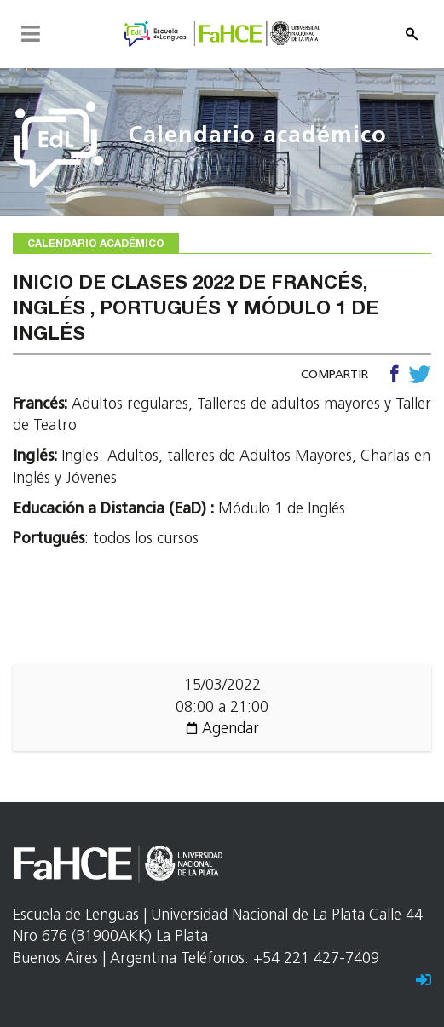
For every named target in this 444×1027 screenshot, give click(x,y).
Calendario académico (258, 136)
